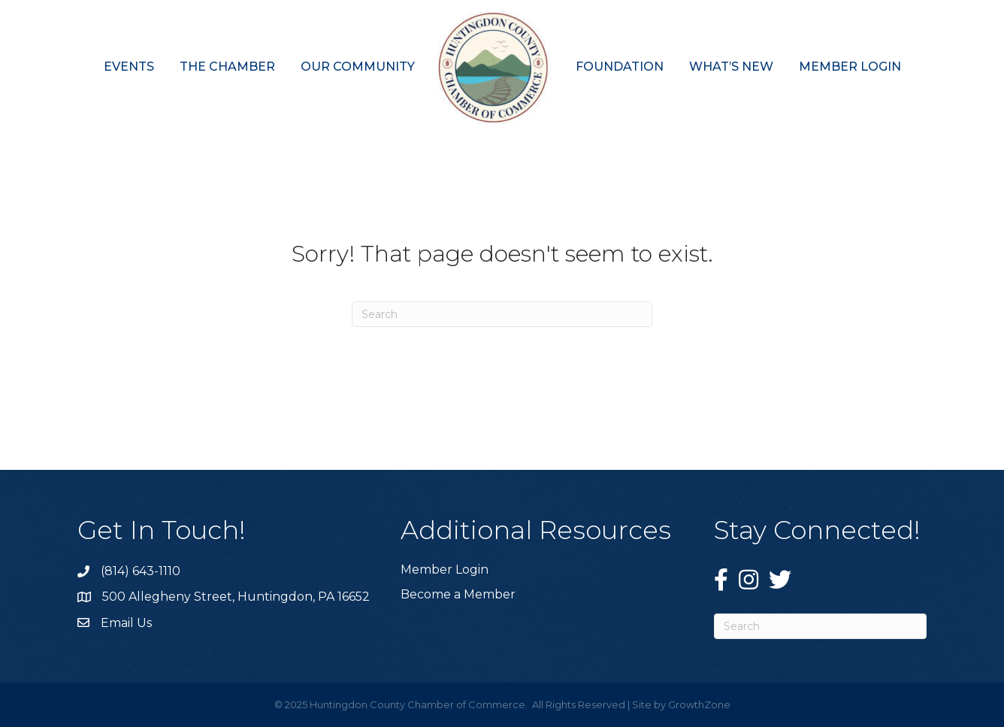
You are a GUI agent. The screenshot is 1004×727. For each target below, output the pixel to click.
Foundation (620, 66)
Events (129, 66)
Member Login (850, 66)
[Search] (502, 314)
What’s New (731, 66)
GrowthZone (699, 704)
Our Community (358, 66)
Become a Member (458, 594)
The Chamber (227, 66)
